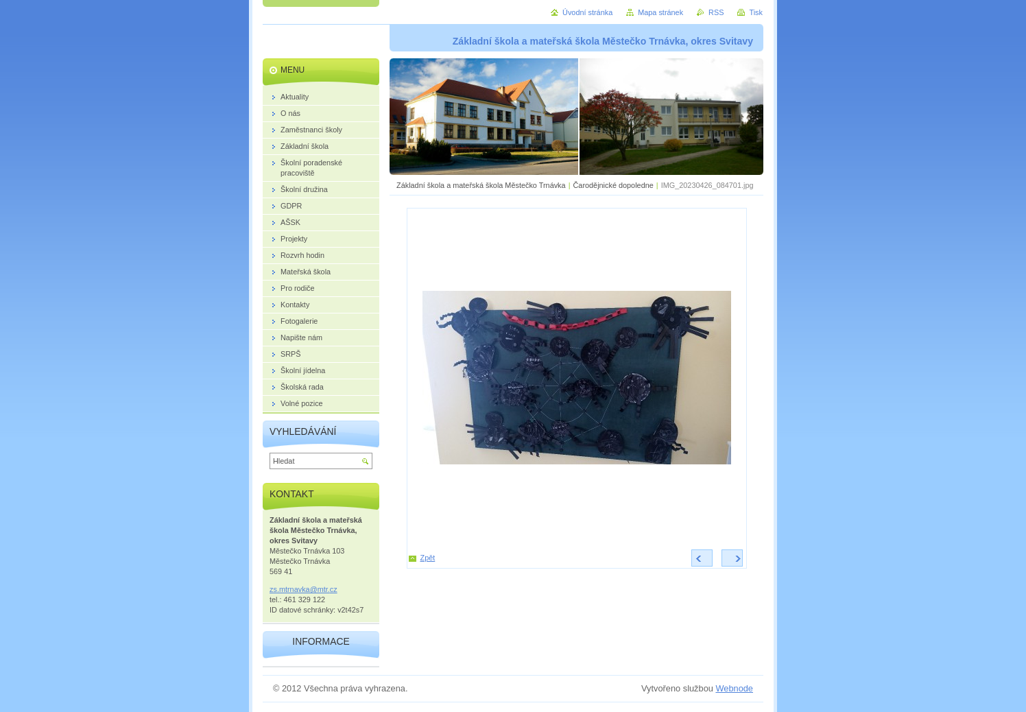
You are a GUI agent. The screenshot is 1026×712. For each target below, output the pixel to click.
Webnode (734, 688)
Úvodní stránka (587, 12)
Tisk (756, 12)
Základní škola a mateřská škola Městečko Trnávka (481, 185)
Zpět (428, 558)
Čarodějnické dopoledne (613, 185)
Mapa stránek (660, 12)
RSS (716, 12)
